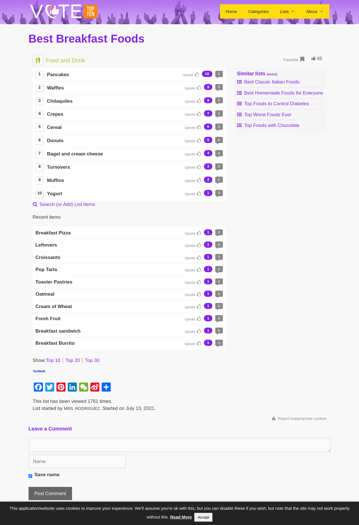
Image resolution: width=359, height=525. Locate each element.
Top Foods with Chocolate (268, 125)
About (317, 11)
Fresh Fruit (48, 318)
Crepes (55, 114)
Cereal (54, 127)
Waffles (55, 88)
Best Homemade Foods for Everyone (280, 93)
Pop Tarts (46, 269)
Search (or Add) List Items (64, 204)
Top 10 (53, 360)
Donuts (55, 140)
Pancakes (58, 74)
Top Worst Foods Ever (264, 114)
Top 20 (73, 360)
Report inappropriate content (299, 418)
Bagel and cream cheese (75, 154)
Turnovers (58, 167)
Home (231, 11)
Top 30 (92, 360)
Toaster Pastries (54, 282)
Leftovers (46, 245)
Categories (258, 11)
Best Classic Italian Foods (268, 82)
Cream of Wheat (54, 306)
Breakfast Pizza (53, 233)
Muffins (55, 180)
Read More (181, 517)
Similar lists (257, 73)
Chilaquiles (60, 101)
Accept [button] (203, 517)
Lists (290, 11)
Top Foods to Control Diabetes (273, 103)
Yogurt (54, 193)
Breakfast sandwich (58, 331)
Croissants (48, 257)
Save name (47, 474)
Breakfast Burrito (55, 343)
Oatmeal (45, 294)
